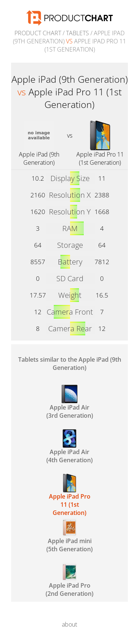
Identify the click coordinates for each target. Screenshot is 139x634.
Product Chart (37, 33)
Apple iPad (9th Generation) (39, 158)
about (69, 624)
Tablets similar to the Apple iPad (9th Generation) (69, 363)
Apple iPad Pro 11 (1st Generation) (100, 158)
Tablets (77, 33)
